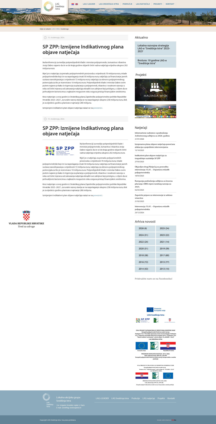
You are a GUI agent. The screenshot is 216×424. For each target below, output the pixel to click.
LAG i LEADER (89, 4)
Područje (127, 4)
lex (166, 420)
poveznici (97, 108)
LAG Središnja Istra (109, 4)
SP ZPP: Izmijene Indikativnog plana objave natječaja (83, 49)
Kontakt (170, 4)
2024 (58, 29)
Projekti (157, 4)
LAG (53, 29)
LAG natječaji (143, 4)
